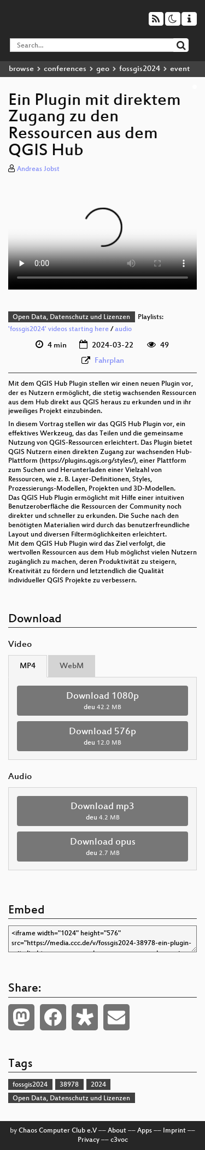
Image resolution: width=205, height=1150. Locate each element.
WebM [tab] (72, 666)
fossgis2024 (139, 69)
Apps (144, 1131)
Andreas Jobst (38, 169)
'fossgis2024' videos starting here (58, 329)
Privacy (88, 1140)
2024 (98, 1085)
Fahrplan (109, 360)
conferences (65, 69)
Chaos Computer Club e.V (58, 1131)
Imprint (174, 1131)
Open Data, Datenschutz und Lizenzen (71, 317)
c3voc (119, 1140)
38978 (69, 1085)
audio (123, 329)
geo (102, 69)
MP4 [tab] (28, 666)
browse (21, 69)
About (117, 1131)
